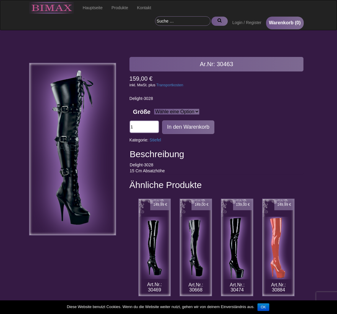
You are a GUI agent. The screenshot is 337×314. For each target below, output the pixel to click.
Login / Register (246, 22)
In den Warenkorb (188, 127)
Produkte (120, 7)
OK (263, 307)
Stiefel (155, 140)
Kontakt (144, 7)
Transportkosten (169, 85)
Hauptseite (93, 7)
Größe (142, 112)
